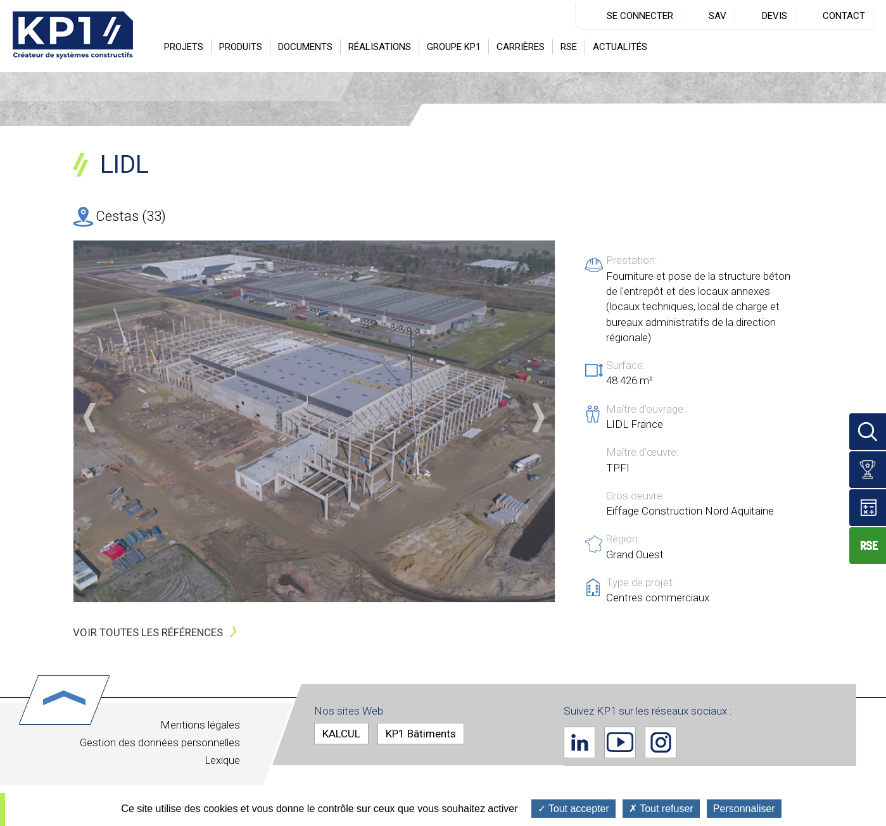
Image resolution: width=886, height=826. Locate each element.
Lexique (222, 760)
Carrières (521, 47)
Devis (774, 16)
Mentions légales (200, 724)
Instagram (660, 742)
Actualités (620, 47)
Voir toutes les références (148, 632)
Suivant (539, 417)
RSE (568, 47)
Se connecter (640, 16)
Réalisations (379, 47)
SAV (717, 16)
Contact (844, 16)
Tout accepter (573, 808)
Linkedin (579, 742)
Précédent (90, 417)
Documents (305, 47)
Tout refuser (661, 808)
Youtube (620, 742)
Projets (183, 47)
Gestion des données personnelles (160, 742)
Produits (240, 47)
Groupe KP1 (454, 47)
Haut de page (64, 700)
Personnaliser (744, 808)
